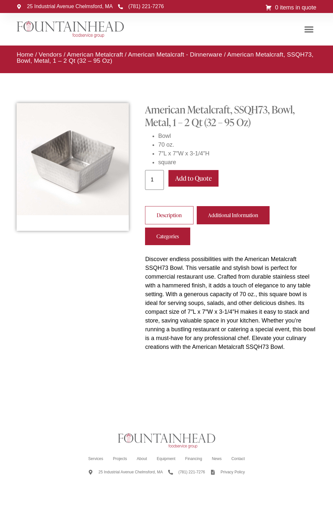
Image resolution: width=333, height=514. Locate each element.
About (142, 458)
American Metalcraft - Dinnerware (175, 54)
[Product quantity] (154, 180)
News (216, 458)
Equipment (166, 458)
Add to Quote (193, 178)
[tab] (169, 215)
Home (25, 54)
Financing (193, 458)
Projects (120, 458)
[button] (309, 29)
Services (95, 458)
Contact (238, 458)
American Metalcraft (95, 54)
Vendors (50, 54)
